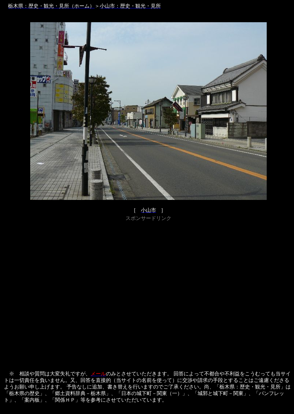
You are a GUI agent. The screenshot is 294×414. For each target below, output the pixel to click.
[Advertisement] (69, 292)
